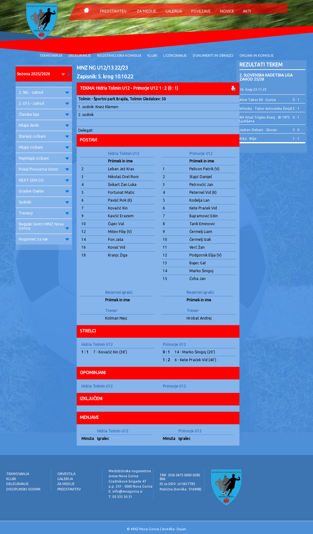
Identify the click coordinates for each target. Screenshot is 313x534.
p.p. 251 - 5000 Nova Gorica (130, 486)
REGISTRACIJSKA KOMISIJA (119, 55)
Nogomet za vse (44, 239)
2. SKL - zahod (44, 92)
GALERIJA (173, 11)
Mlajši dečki (44, 125)
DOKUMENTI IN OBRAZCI (213, 55)
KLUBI (152, 55)
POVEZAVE (201, 11)
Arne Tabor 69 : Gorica (257, 100)
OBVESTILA (66, 474)
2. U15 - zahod (44, 103)
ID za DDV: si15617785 (177, 484)
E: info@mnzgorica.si (125, 491)
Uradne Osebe (44, 191)
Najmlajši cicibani (44, 158)
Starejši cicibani (44, 136)
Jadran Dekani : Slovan (258, 130)
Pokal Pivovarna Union (44, 169)
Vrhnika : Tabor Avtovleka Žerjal (265, 108)
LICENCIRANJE (175, 55)
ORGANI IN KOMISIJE (256, 55)
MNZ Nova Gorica (145, 529)
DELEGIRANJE (80, 55)
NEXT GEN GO (44, 180)
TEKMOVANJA (50, 55)
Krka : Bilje (248, 138)
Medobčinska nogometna (130, 471)
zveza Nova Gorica (123, 476)
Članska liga (44, 114)
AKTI (247, 11)
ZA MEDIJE (146, 11)
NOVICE (227, 11)
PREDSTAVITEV (113, 11)
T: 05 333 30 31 (120, 497)
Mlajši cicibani (44, 147)
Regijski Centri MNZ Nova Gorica (44, 226)
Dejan (181, 529)
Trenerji (44, 213)
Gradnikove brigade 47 (127, 481)
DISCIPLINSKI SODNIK (23, 489)
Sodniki (44, 202)
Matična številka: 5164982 (181, 489)
